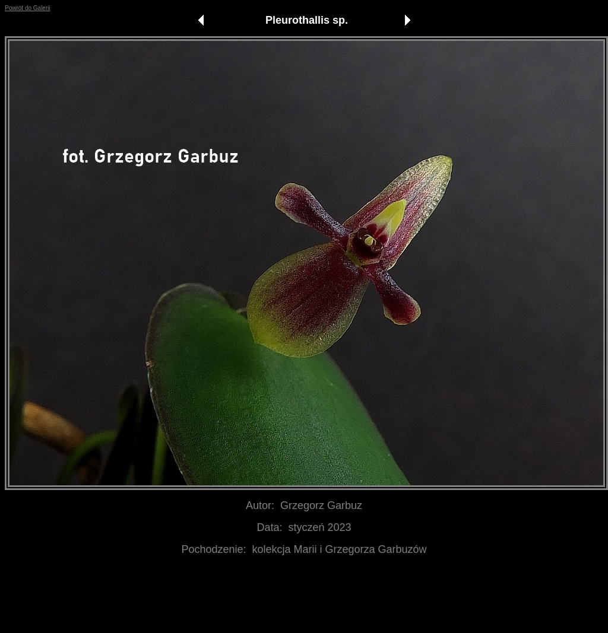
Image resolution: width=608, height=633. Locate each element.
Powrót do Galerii (27, 8)
